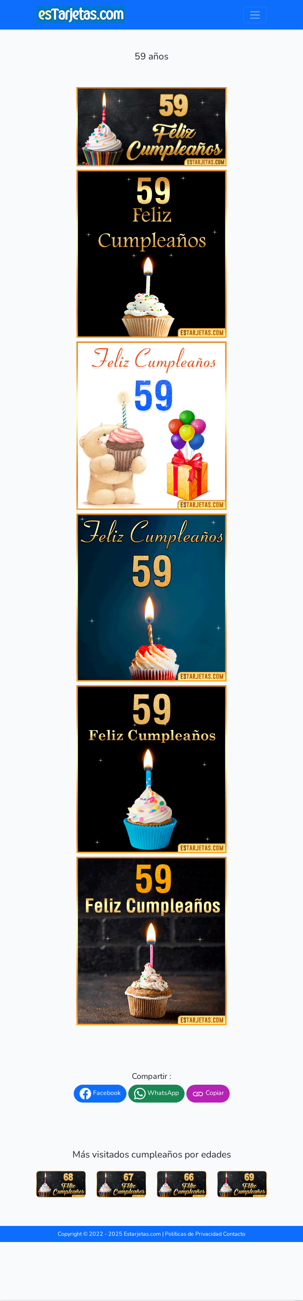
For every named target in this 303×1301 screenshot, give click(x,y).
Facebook (100, 1093)
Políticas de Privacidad (193, 1234)
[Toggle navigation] (255, 15)
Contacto (234, 1234)
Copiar (208, 1093)
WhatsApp (156, 1093)
